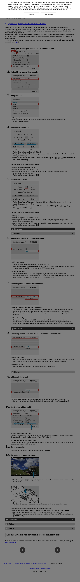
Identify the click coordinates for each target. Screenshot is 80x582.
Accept (15, 6)
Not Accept (49, 14)
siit (62, 4)
